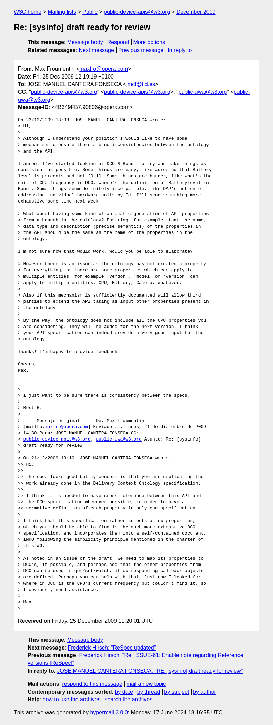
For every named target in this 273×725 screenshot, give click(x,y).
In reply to (180, 50)
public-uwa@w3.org (203, 92)
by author (204, 692)
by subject (176, 692)
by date (124, 692)
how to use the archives (72, 699)
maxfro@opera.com (103, 69)
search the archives (129, 699)
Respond (118, 42)
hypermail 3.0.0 (109, 712)
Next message (96, 50)
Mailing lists (62, 12)
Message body (85, 42)
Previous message (141, 50)
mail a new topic (146, 684)
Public (90, 12)
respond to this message (92, 684)
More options (149, 42)
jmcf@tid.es (140, 84)
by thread (148, 692)
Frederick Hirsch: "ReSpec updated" (112, 648)
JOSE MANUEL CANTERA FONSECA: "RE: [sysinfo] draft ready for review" (150, 671)
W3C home (27, 12)
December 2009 (196, 12)
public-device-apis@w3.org (137, 12)
